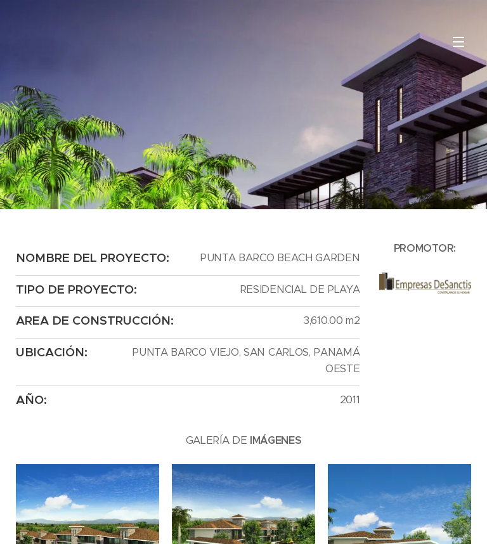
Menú (458, 41)
